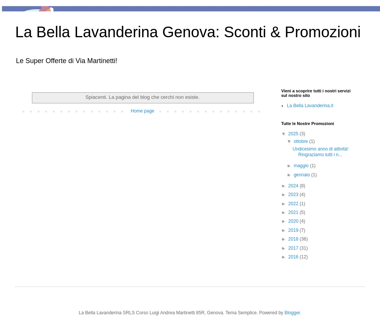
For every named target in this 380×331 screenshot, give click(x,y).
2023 (294, 194)
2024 (294, 185)
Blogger (292, 312)
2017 (294, 248)
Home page (142, 111)
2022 (294, 203)
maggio (302, 165)
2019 (294, 230)
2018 (294, 239)
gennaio (302, 174)
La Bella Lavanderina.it (310, 105)
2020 (294, 221)
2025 (294, 133)
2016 (294, 257)
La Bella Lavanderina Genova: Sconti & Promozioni (188, 32)
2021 (294, 212)
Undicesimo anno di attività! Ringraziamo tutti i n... (320, 151)
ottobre (301, 141)
